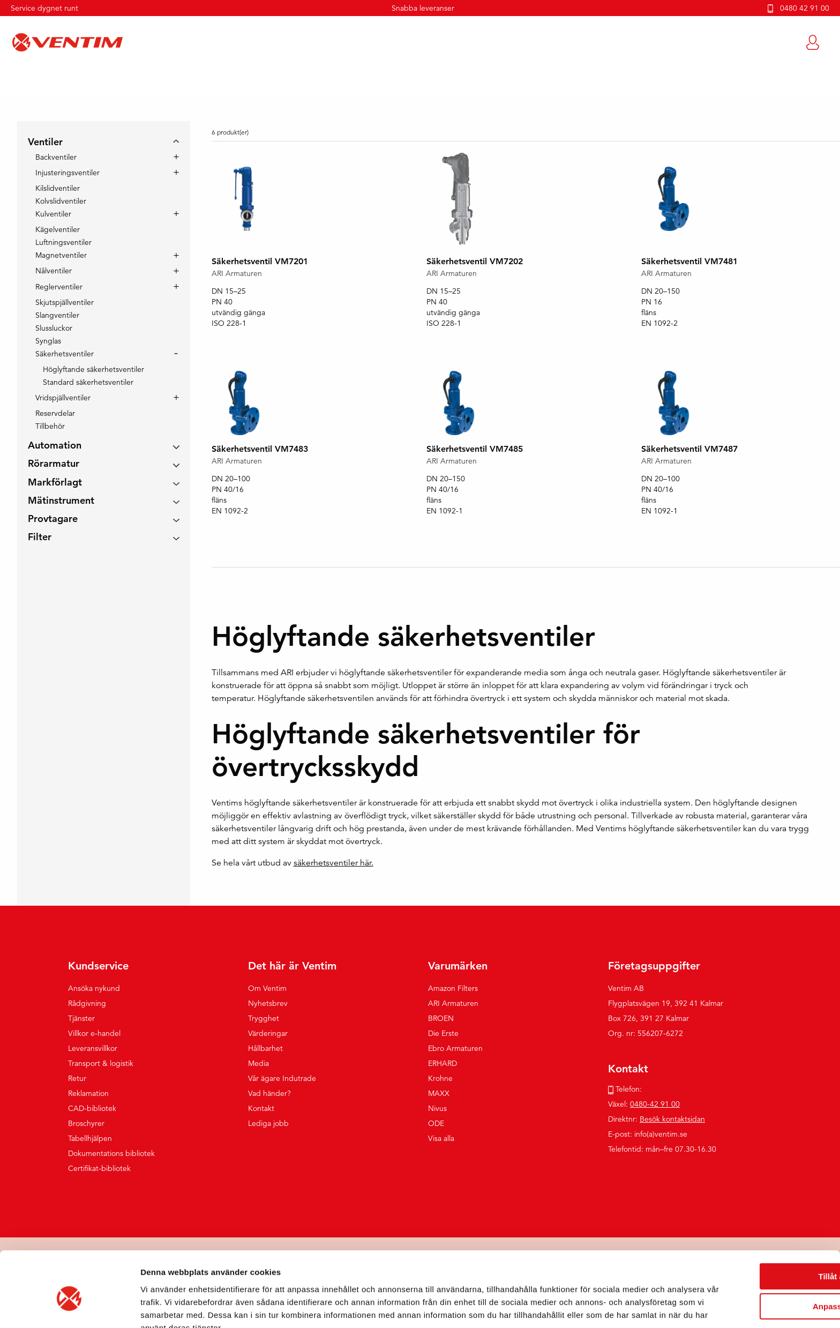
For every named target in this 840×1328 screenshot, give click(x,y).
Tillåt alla (750, 1225)
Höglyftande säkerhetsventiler (93, 370)
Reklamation (88, 1094)
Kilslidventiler (57, 188)
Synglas (48, 341)
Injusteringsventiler (67, 173)
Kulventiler (53, 215)
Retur (77, 1079)
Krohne (440, 1079)
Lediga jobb (268, 1124)
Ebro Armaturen (455, 1049)
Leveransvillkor (92, 1049)
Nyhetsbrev (268, 1004)
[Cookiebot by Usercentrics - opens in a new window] (69, 1307)
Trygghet (263, 1019)
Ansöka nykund (94, 989)
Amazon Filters (453, 989)
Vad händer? (269, 1094)
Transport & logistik (100, 1064)
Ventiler (45, 143)
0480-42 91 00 (655, 1104)
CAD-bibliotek (92, 1109)
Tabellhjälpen (90, 1139)
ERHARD (442, 1064)
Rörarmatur (53, 464)
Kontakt (261, 1109)
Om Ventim (267, 989)
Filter (39, 538)
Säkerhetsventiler (64, 354)
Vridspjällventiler (63, 398)
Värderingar (268, 1034)
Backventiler (56, 157)
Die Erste (443, 1034)
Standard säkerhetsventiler (88, 382)
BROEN (441, 1019)
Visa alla (441, 1139)
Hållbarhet (265, 1049)
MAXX (438, 1094)
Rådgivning (87, 1004)
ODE (436, 1124)
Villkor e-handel (94, 1034)
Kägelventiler (57, 230)
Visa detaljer (164, 1306)
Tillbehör (50, 426)
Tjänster (81, 1019)
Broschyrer (86, 1124)
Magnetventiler (61, 256)
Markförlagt (55, 483)
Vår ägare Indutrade (282, 1079)
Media (258, 1064)
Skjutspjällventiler (64, 303)
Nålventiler (53, 271)
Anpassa (751, 1255)
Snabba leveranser (423, 8)
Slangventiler (57, 315)
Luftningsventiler (63, 243)
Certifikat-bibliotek (99, 1169)
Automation (54, 446)
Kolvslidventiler (60, 201)
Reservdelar (55, 413)
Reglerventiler (58, 287)
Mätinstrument (61, 501)
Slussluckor (53, 328)
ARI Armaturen (453, 1004)
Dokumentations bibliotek (111, 1154)
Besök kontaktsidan (672, 1119)
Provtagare (53, 519)
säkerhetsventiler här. (333, 863)
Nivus (437, 1109)
